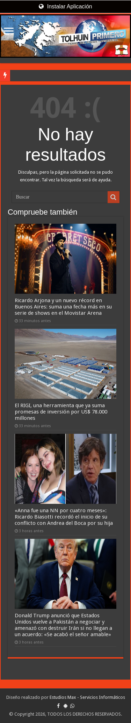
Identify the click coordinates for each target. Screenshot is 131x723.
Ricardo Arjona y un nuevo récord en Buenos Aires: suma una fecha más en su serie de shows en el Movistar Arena (63, 306)
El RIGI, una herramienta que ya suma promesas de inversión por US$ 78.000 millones (61, 411)
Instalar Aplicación (65, 6)
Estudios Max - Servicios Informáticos (87, 697)
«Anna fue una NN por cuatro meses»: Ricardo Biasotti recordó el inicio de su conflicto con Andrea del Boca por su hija (64, 516)
